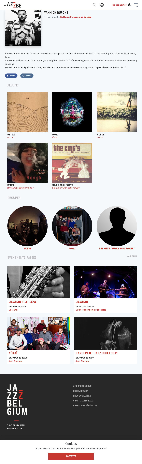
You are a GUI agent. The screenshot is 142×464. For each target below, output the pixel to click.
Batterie (64, 16)
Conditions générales (85, 405)
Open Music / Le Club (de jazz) (91, 309)
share (11, 75)
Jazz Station (15, 361)
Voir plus (132, 256)
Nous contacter (82, 395)
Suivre (27, 75)
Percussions (76, 16)
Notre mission (80, 390)
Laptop (87, 16)
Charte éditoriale (83, 400)
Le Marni (13, 309)
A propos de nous (82, 385)
